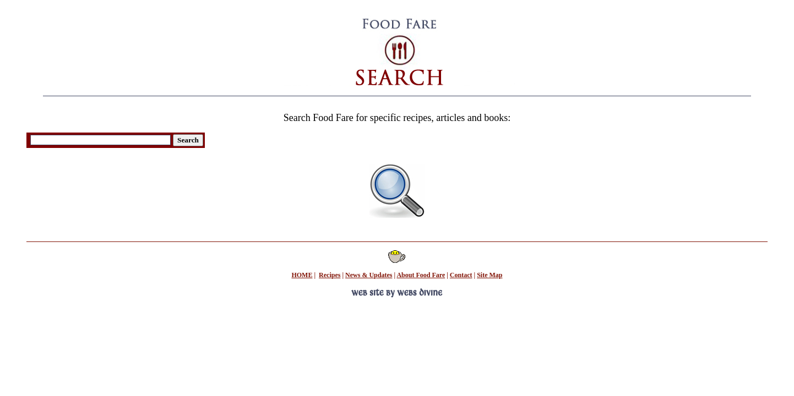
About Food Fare (420, 275)
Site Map (489, 275)
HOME (301, 275)
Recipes (329, 275)
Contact (461, 275)
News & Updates (368, 275)
